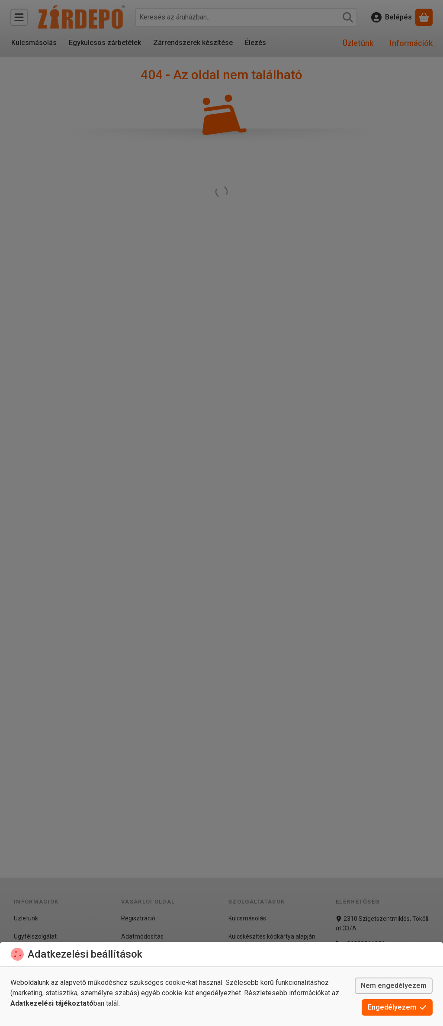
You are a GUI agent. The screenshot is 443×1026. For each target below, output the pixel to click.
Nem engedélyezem (394, 985)
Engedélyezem (397, 1007)
